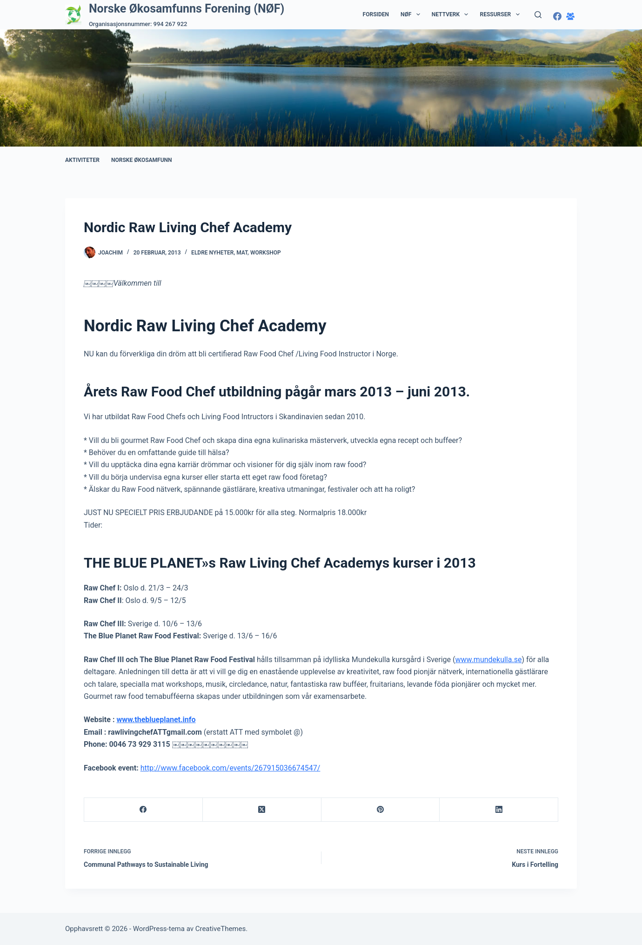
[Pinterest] (380, 810)
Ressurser (501, 14)
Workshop (265, 252)
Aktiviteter (82, 160)
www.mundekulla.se (488, 659)
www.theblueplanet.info (155, 719)
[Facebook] (557, 16)
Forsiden (376, 14)
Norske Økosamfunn (141, 160)
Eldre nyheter (212, 252)
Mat (241, 252)
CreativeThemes (220, 929)
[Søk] (538, 14)
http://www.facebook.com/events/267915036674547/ (230, 768)
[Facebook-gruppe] (570, 16)
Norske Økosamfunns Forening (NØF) (186, 8)
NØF (412, 14)
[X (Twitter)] (262, 810)
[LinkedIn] (499, 810)
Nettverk (452, 14)
